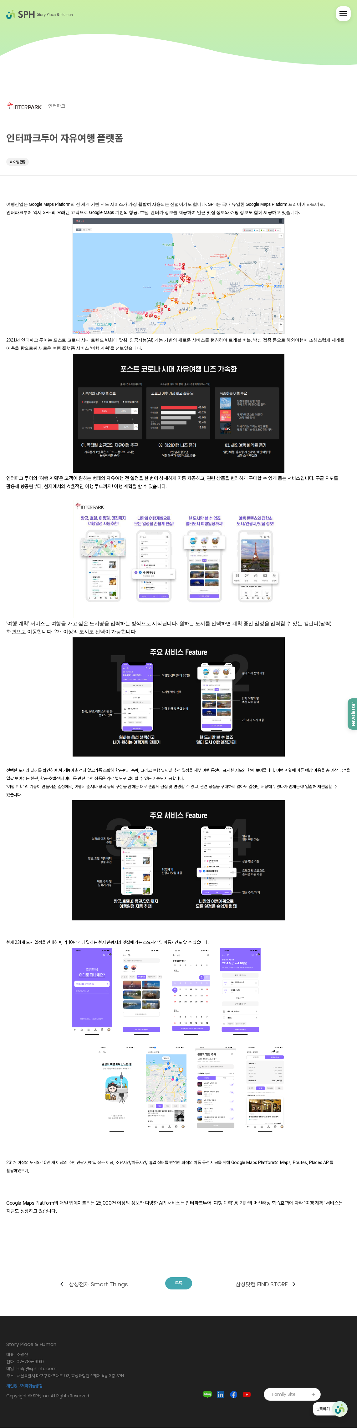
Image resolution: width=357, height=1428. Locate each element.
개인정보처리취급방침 (24, 1386)
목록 (178, 1284)
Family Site (294, 1395)
